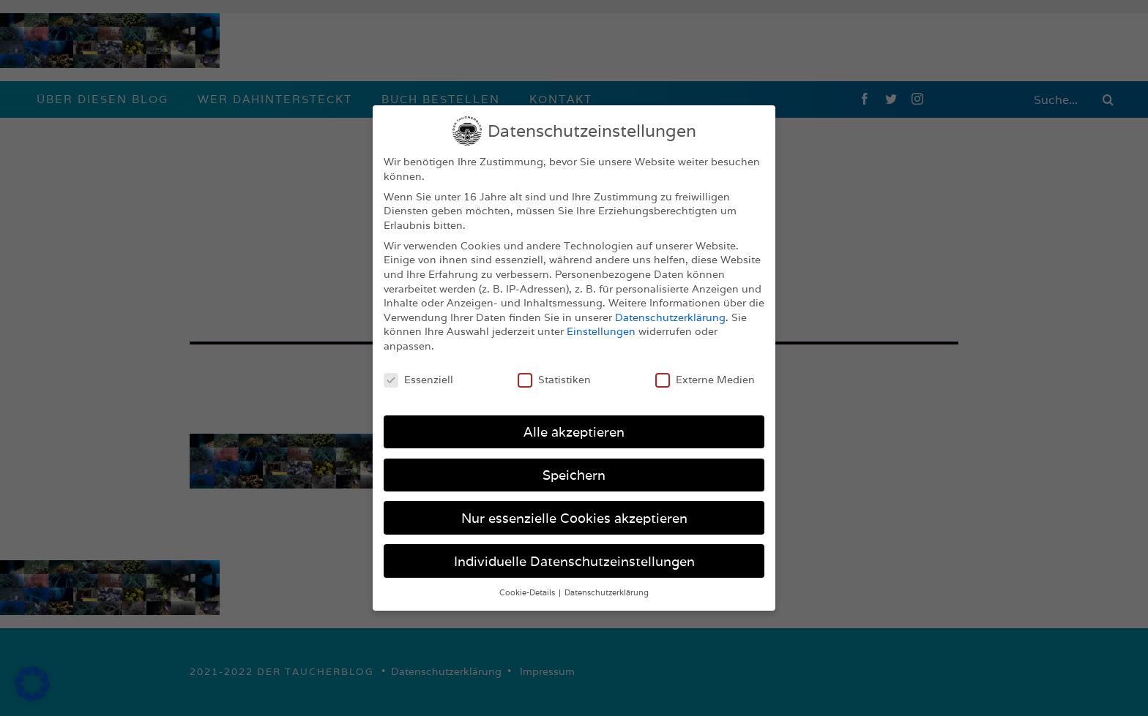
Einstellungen (601, 331)
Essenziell (418, 380)
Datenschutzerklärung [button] (606, 592)
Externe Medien (705, 380)
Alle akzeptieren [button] (574, 431)
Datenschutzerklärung (670, 317)
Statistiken (554, 380)
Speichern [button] (574, 475)
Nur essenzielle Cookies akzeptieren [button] (574, 518)
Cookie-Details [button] (528, 592)
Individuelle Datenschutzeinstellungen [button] (574, 561)
